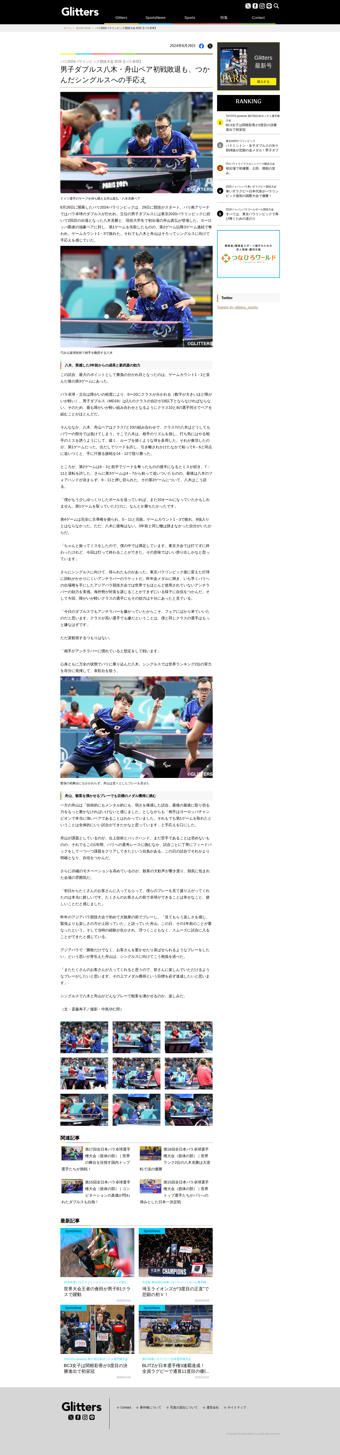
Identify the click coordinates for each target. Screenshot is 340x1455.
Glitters (121, 18)
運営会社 (213, 1407)
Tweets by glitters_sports (237, 307)
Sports (189, 18)
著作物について (150, 1407)
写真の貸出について (184, 1407)
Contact (258, 18)
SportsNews (156, 18)
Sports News (83, 28)
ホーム (68, 28)
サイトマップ (237, 1407)
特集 (224, 18)
